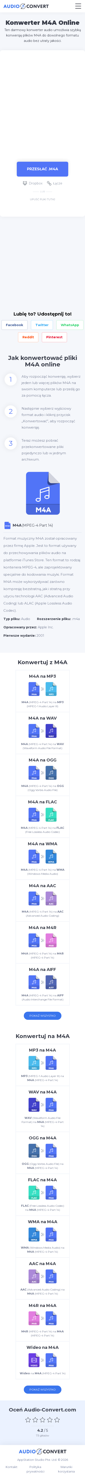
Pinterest (54, 337)
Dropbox (32, 183)
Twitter (42, 325)
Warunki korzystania (66, 1469)
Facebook (14, 325)
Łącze (54, 183)
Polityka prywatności (35, 1469)
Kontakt (11, 1467)
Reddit (28, 337)
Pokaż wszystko (42, 1015)
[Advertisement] (42, 103)
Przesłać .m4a (42, 169)
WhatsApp (70, 325)
